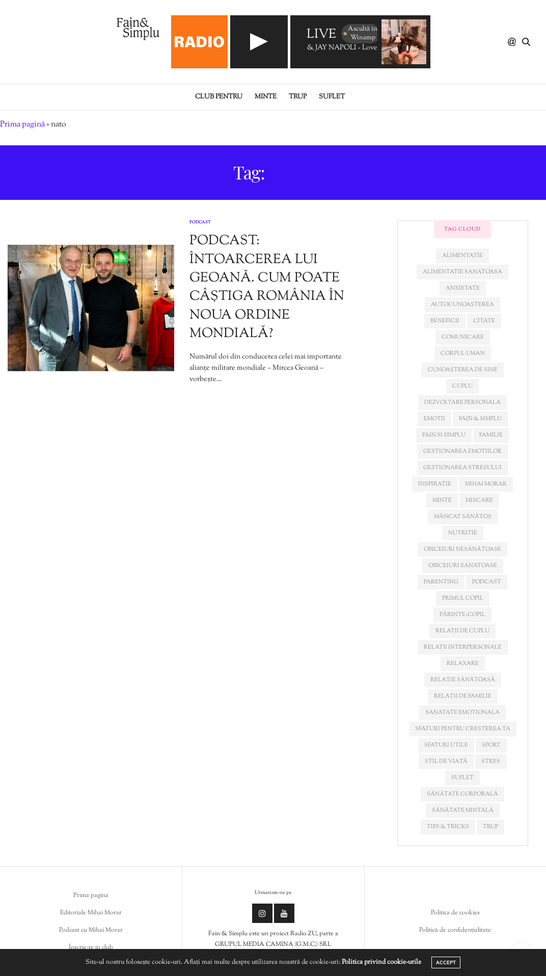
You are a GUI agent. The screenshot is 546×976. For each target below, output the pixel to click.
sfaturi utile (446, 745)
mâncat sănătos (463, 516)
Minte (266, 96)
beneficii (444, 321)
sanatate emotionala (462, 712)
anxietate (463, 288)
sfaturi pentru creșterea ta (462, 729)
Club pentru (218, 96)
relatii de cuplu (462, 631)
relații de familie (463, 696)
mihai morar (486, 484)
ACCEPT (446, 962)
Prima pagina (90, 895)
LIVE (321, 35)
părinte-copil (462, 614)
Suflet (332, 96)
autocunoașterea (462, 304)
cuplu (462, 386)
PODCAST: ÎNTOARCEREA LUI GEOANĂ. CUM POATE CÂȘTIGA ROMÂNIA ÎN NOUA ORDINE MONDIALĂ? (266, 287)
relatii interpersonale (463, 647)
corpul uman (463, 353)
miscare (479, 500)
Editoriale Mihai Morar (91, 912)
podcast (486, 582)
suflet (462, 778)
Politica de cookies (455, 912)
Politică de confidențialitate (455, 930)
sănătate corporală (462, 794)
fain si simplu (444, 435)
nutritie (462, 533)
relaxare (463, 663)
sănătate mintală (463, 810)
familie (491, 435)
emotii (434, 419)
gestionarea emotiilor (462, 451)
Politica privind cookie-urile (381, 962)
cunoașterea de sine (463, 370)
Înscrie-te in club (91, 947)
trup (490, 827)
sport (491, 745)
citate (484, 321)
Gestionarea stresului (462, 468)
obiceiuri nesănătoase (462, 549)
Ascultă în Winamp (359, 33)
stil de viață (446, 761)
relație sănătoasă (462, 680)
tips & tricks (448, 827)
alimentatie (462, 255)
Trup (298, 96)
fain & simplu (480, 419)
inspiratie (434, 484)
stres (490, 761)
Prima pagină (22, 125)
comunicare (463, 337)
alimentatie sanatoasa (462, 272)
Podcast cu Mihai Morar (91, 930)
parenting (441, 582)
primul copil (462, 598)
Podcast (200, 222)
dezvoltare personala (462, 402)
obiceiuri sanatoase (462, 565)
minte (442, 500)
